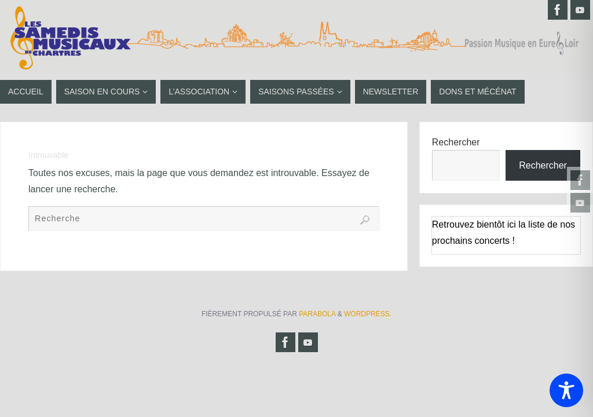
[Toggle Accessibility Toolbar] (566, 390)
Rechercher (456, 142)
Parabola (317, 314)
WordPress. (367, 314)
